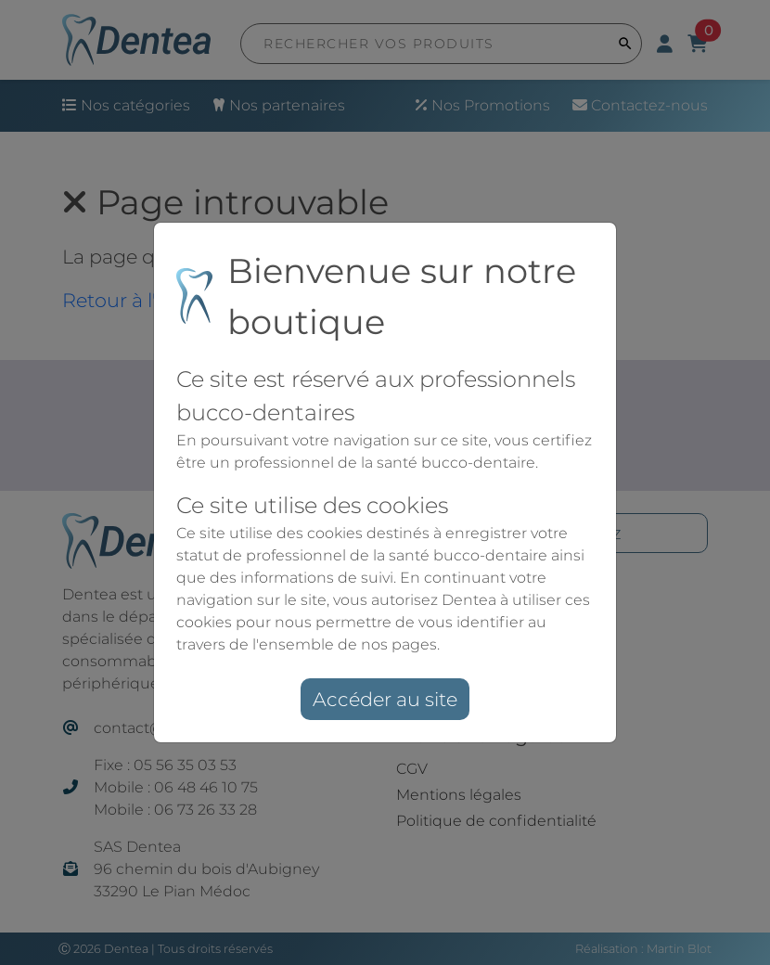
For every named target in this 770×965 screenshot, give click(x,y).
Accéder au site (385, 699)
